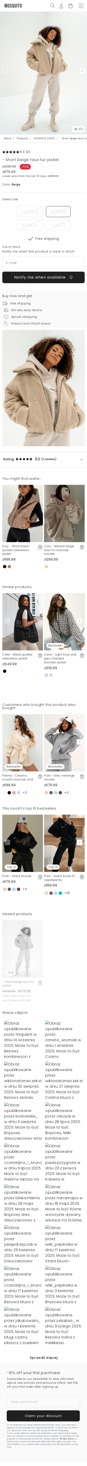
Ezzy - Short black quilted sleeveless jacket (15, 550)
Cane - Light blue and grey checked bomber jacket (60, 658)
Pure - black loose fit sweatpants (59, 878)
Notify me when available (43, 277)
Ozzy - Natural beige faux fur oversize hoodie (59, 550)
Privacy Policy (67, 1439)
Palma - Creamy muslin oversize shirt (17, 777)
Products (22, 138)
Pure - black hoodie (17, 876)
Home (7, 138)
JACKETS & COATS (44, 138)
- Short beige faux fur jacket (18, 984)
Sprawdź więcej (43, 1357)
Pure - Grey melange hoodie (59, 777)
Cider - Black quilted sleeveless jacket (17, 656)
